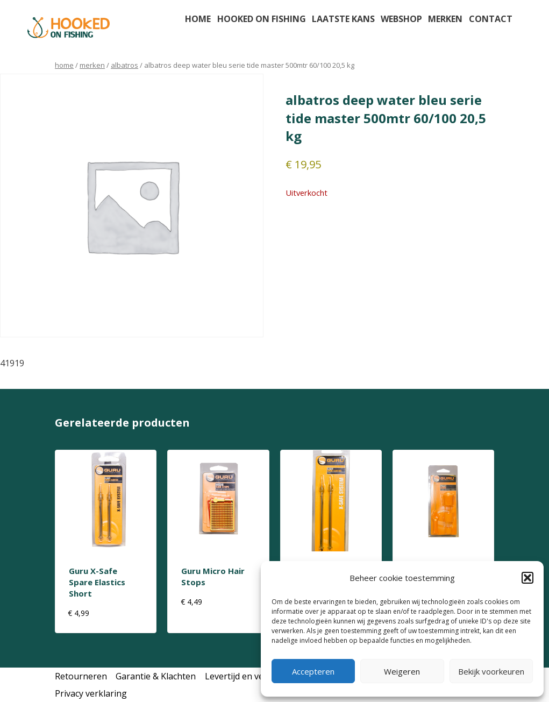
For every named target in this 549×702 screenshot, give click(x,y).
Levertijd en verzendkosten (260, 676)
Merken (445, 19)
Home (198, 19)
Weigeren (402, 671)
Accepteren (313, 671)
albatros (124, 65)
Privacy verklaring (91, 693)
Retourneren (81, 676)
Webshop (401, 19)
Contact (490, 19)
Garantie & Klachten (156, 676)
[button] (527, 577)
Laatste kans (343, 19)
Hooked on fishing (261, 19)
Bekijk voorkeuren (491, 671)
